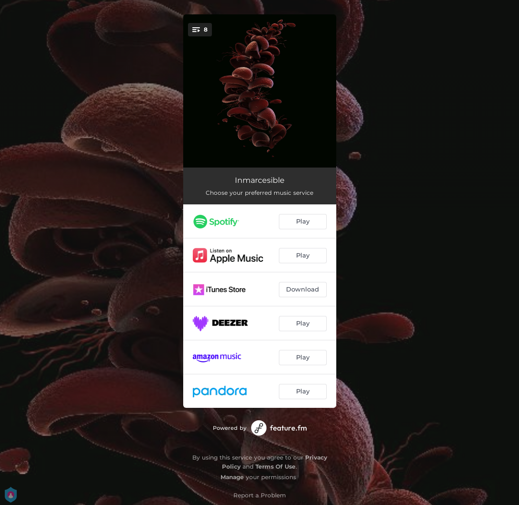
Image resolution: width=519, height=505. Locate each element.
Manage (232, 477)
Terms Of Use (275, 466)
